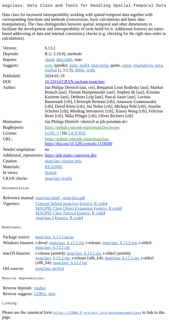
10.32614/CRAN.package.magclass (75, 82)
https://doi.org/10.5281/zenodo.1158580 (78, 144)
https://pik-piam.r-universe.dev (71, 156)
